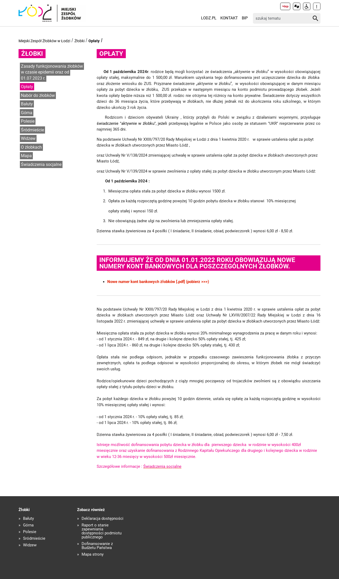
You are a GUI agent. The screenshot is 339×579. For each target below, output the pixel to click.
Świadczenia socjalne (41, 164)
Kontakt (229, 18)
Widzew (28, 138)
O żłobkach (31, 147)
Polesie (27, 121)
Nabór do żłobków (38, 95)
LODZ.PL (208, 18)
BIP (245, 18)
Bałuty (27, 103)
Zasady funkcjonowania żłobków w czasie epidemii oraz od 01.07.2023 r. (52, 72)
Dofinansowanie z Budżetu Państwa (97, 546)
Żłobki (79, 41)
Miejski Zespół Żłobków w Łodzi (44, 41)
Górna (26, 112)
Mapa (26, 155)
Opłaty (94, 41)
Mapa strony (93, 554)
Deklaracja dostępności (102, 519)
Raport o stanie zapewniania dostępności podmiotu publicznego (102, 531)
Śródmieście (32, 129)
